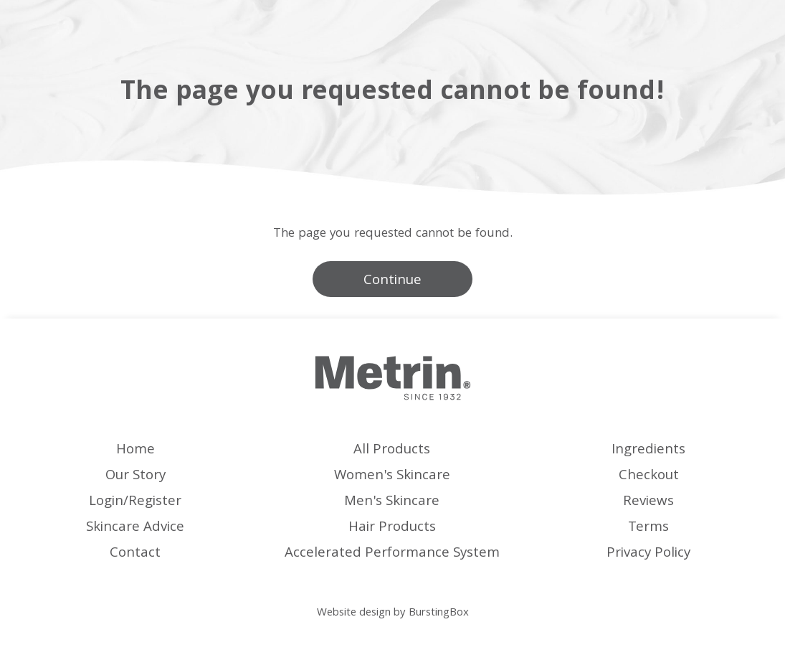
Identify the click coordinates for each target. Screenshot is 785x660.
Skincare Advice (135, 528)
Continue (392, 281)
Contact (135, 553)
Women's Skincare (392, 476)
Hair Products (392, 528)
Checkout (649, 476)
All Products (391, 450)
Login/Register (135, 502)
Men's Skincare (391, 502)
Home (135, 450)
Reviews (648, 502)
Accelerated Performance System (392, 553)
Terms (648, 528)
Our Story (135, 476)
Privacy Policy (648, 553)
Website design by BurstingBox (393, 613)
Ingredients (648, 450)
